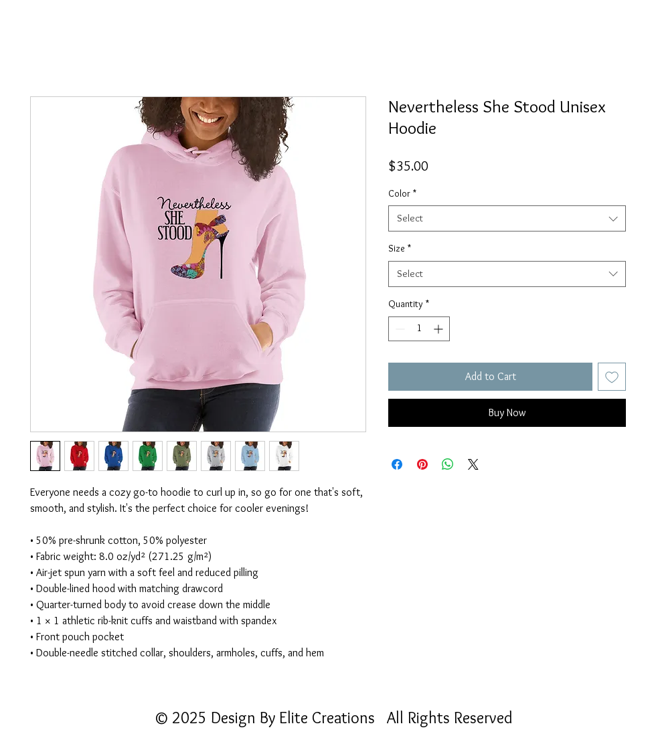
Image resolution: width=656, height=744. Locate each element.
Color (402, 193)
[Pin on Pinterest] (422, 464)
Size (399, 248)
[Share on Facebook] (397, 464)
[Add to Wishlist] (612, 377)
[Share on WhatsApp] (448, 464)
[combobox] (507, 218)
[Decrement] (398, 329)
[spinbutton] (419, 329)
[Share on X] (473, 464)
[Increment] (439, 329)
